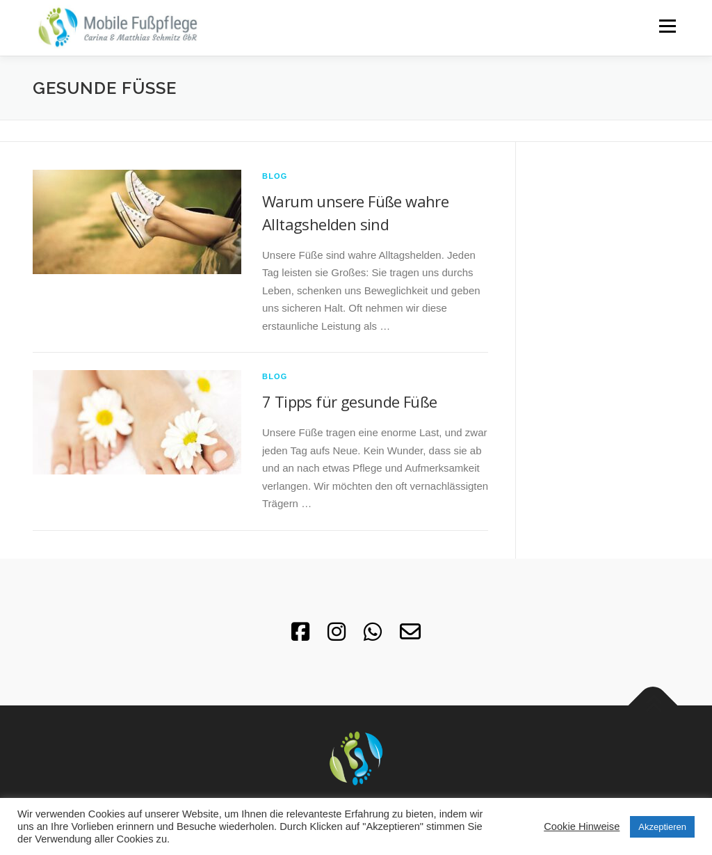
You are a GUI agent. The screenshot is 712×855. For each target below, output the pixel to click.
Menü (667, 26)
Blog (275, 176)
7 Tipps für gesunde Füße (349, 401)
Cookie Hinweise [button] (582, 826)
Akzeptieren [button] (662, 827)
